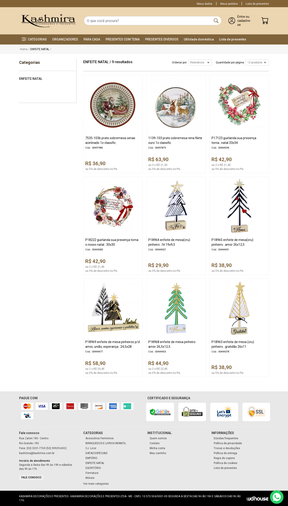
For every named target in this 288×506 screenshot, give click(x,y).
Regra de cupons (224, 458)
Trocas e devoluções (227, 448)
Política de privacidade (228, 443)
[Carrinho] (265, 22)
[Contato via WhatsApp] (277, 497)
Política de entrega (225, 453)
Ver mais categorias (96, 483)
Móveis (90, 477)
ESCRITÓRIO (93, 468)
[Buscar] (216, 20)
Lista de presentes (257, 3)
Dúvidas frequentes (226, 438)
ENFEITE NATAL (95, 463)
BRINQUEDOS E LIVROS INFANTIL (106, 443)
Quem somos (158, 438)
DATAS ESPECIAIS (96, 453)
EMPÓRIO (91, 458)
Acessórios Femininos (100, 438)
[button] (34, 39)
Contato (155, 443)
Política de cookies (225, 463)
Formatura (92, 473)
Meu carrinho (158, 453)
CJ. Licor (91, 448)
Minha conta (157, 448)
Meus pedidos (229, 3)
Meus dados (204, 3)
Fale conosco (31, 477)
